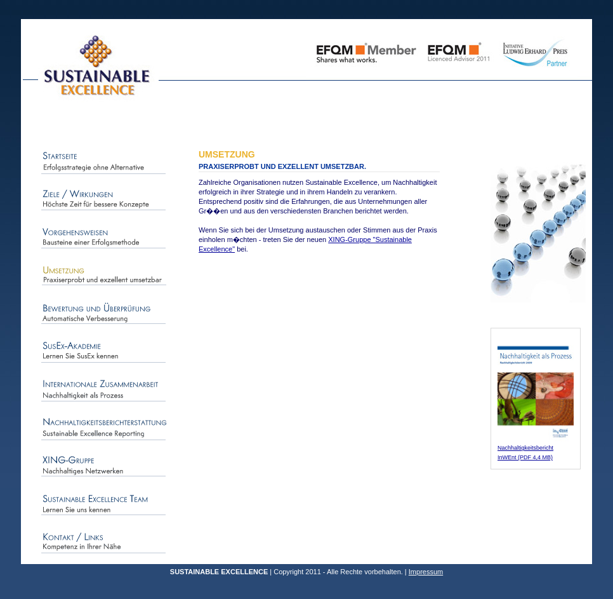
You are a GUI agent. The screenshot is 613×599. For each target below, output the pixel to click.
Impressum (426, 571)
